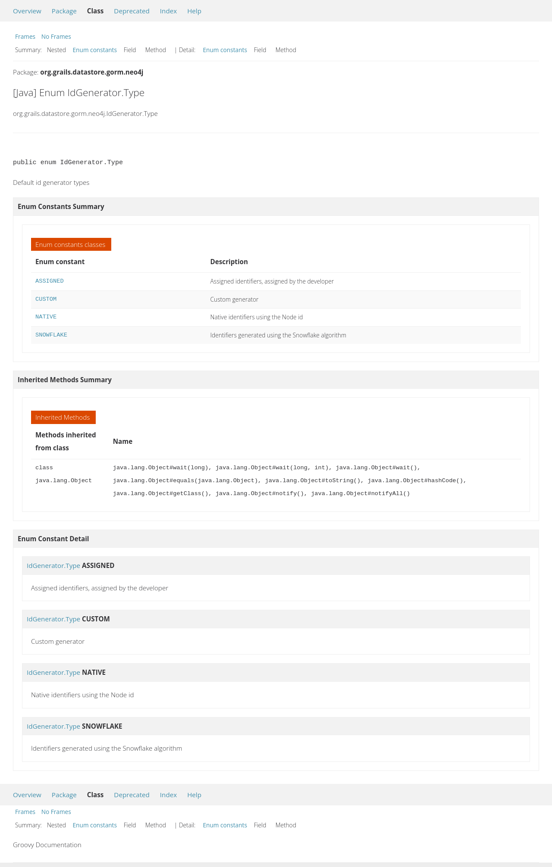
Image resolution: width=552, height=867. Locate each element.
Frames (25, 36)
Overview (27, 10)
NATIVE (45, 317)
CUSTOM (45, 299)
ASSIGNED (49, 281)
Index (168, 10)
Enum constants (95, 50)
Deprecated (132, 10)
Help (194, 10)
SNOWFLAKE (51, 335)
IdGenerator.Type (53, 565)
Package (64, 10)
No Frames (56, 36)
